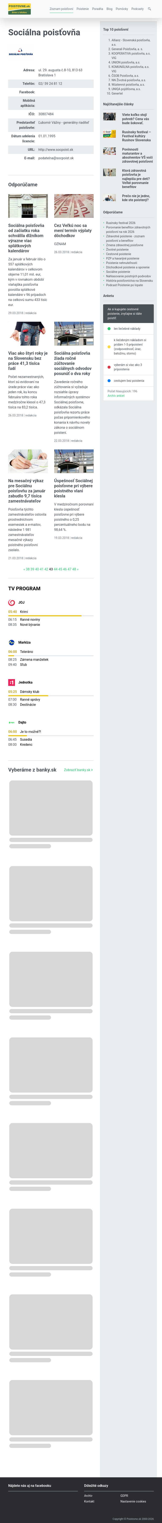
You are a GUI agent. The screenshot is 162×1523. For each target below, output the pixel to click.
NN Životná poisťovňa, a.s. (129, 80)
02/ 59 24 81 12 (50, 84)
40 (37, 569)
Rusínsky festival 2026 (120, 223)
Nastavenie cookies (133, 1501)
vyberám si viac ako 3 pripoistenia (128, 367)
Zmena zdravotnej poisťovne (124, 245)
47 (70, 569)
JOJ (21, 602)
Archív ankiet (116, 395)
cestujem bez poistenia (129, 380)
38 (28, 569)
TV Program (24, 589)
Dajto (22, 722)
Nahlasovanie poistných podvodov (128, 276)
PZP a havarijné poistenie (122, 258)
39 (32, 569)
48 (74, 569)
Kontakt (89, 1501)
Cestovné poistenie (118, 254)
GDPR (124, 1495)
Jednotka (25, 682)
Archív (88, 1495)
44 (56, 569)
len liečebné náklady (127, 328)
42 (46, 569)
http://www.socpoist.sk (55, 150)
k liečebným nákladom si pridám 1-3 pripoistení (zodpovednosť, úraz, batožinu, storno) (130, 346)
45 (60, 569)
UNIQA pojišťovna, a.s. (126, 89)
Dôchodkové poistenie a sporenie (128, 267)
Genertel (117, 93)
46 (65, 569)
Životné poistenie (117, 249)
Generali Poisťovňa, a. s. (127, 49)
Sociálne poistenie (118, 271)
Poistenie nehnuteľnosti (121, 263)
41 (41, 569)
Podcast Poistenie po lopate (124, 285)
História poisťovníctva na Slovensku (129, 280)
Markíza (24, 642)
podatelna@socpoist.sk (56, 158)
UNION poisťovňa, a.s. (126, 62)
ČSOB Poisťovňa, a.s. (125, 75)
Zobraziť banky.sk (79, 770)
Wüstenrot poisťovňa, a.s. (128, 84)
